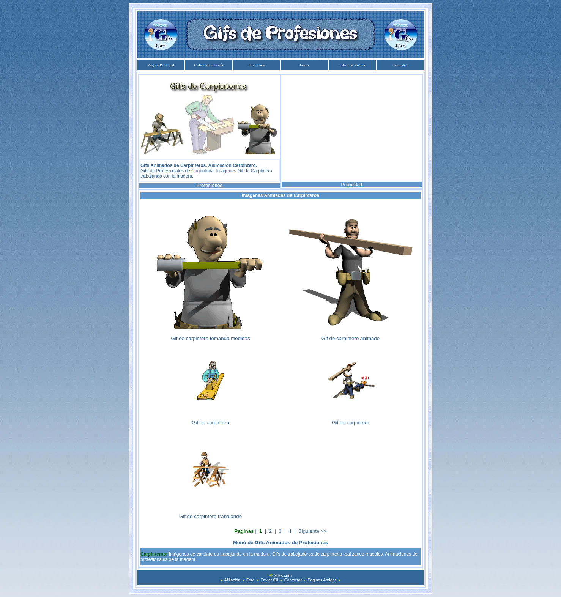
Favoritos (400, 65)
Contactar (293, 580)
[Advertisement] (351, 128)
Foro (250, 580)
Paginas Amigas (321, 580)
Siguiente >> (312, 531)
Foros (304, 65)
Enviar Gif (269, 580)
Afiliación (232, 580)
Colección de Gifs (209, 65)
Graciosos (257, 65)
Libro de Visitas (352, 65)
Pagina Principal (161, 65)
